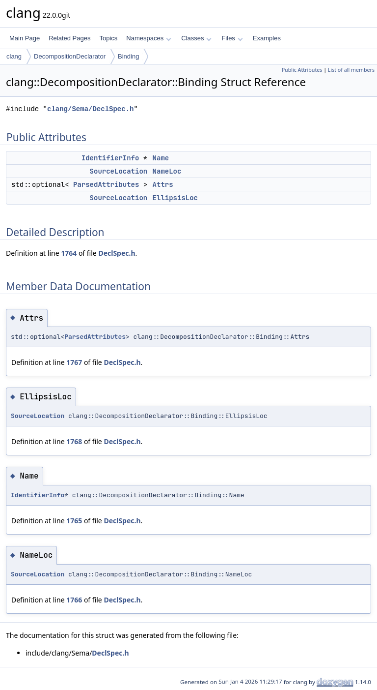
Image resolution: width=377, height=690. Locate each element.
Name (161, 157)
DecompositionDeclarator (70, 56)
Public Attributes (302, 69)
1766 (74, 599)
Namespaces (148, 38)
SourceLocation (119, 171)
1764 (69, 253)
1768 (74, 441)
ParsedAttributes (106, 184)
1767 (74, 362)
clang (14, 56)
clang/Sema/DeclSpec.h (90, 109)
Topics (108, 38)
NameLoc (167, 171)
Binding (128, 56)
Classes (196, 38)
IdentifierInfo (110, 157)
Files (231, 38)
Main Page (24, 38)
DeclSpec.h (116, 253)
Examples (267, 38)
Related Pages (69, 38)
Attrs (163, 184)
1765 (74, 520)
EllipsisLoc (175, 197)
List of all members (351, 69)
